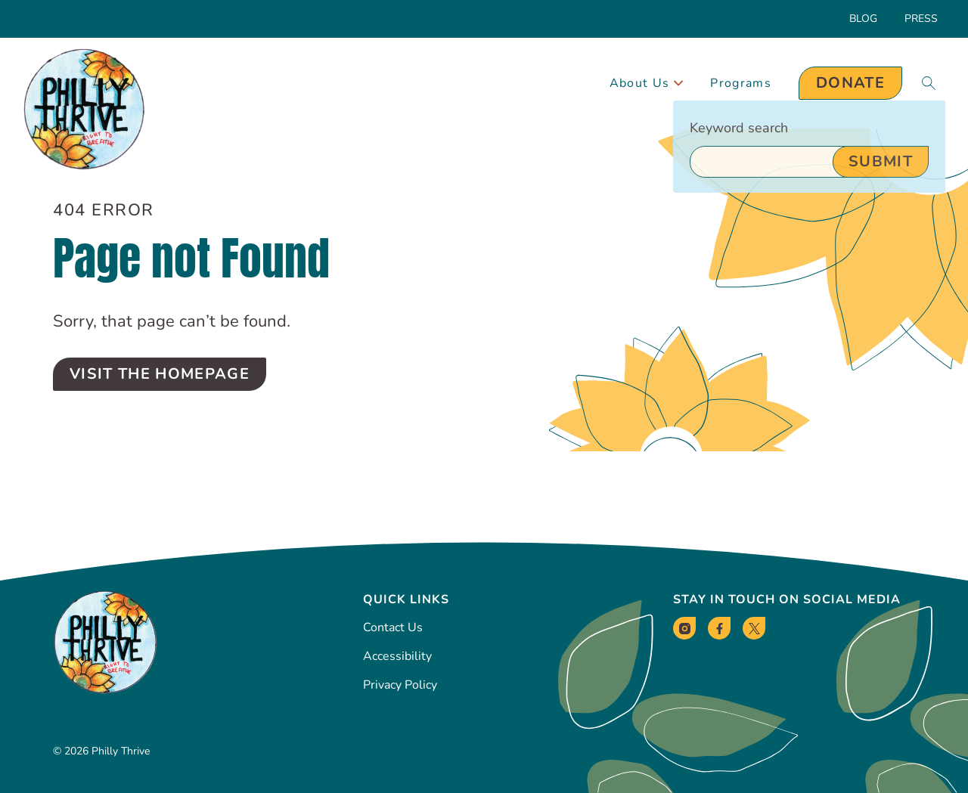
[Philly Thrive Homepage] (84, 110)
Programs (740, 83)
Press (921, 18)
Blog (863, 18)
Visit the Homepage (160, 374)
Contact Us (393, 627)
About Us (647, 83)
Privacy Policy (400, 685)
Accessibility (397, 656)
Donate (850, 83)
